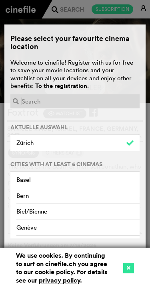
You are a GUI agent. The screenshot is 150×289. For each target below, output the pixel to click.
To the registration (61, 85)
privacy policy (59, 280)
